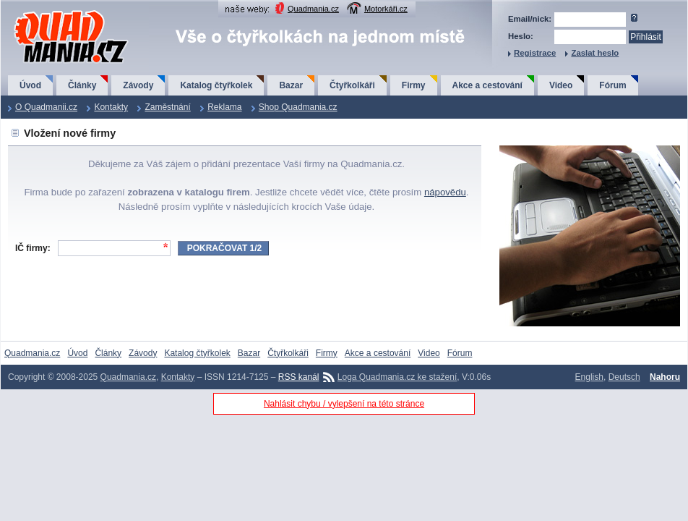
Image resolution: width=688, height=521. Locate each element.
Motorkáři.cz (386, 8)
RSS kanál (298, 377)
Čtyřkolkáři (352, 85)
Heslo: (520, 36)
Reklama (224, 107)
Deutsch (624, 377)
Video (560, 85)
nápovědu (445, 192)
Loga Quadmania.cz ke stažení (397, 377)
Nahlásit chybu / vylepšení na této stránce (344, 404)
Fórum (612, 85)
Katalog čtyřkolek (216, 85)
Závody (138, 85)
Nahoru (665, 377)
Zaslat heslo (595, 52)
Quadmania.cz (313, 8)
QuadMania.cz (53, 11)
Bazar (291, 85)
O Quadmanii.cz (46, 107)
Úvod (30, 85)
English (589, 377)
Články (82, 85)
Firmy (414, 85)
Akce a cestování (487, 85)
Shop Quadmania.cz (298, 107)
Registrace (535, 52)
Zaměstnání (167, 107)
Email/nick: (529, 18)
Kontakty (111, 107)
